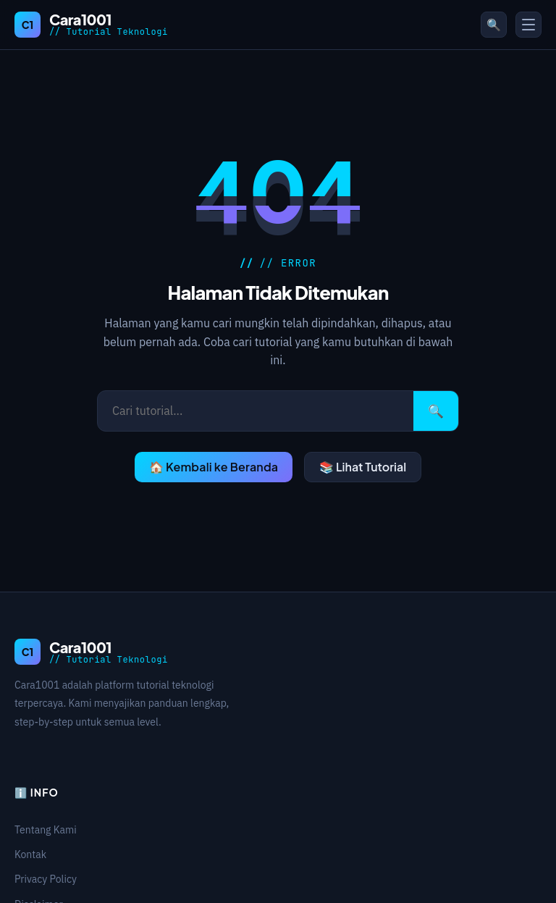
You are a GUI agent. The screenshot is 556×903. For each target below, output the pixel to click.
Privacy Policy (45, 879)
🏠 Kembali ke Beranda (213, 466)
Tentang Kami (45, 829)
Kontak (30, 854)
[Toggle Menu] (528, 25)
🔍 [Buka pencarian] (493, 24)
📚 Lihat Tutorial (362, 466)
